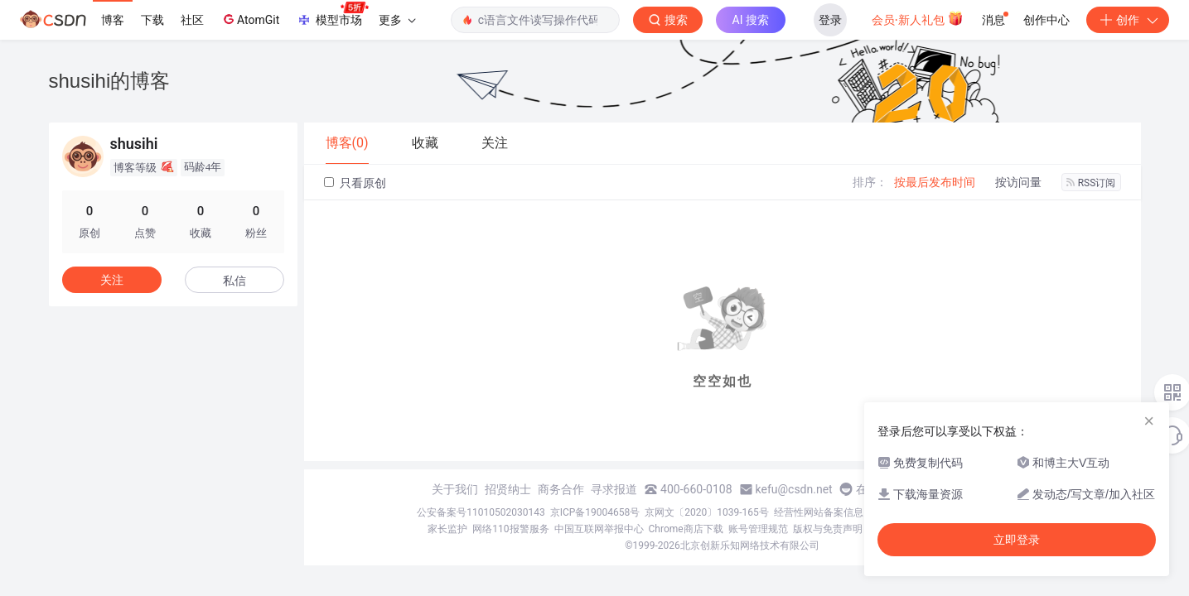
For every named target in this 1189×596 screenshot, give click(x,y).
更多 (397, 19)
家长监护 (447, 529)
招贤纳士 (508, 489)
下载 (152, 19)
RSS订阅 (1091, 183)
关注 (111, 279)
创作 (1127, 19)
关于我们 (455, 489)
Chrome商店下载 (686, 529)
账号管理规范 (758, 529)
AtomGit (249, 19)
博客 (112, 19)
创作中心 (1046, 19)
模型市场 (332, 15)
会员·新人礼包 (918, 18)
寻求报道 (614, 489)
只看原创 (355, 183)
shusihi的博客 (110, 81)
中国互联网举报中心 (599, 529)
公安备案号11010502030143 (480, 512)
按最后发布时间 (934, 182)
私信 (234, 280)
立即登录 (1016, 539)
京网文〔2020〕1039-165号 (707, 512)
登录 (830, 19)
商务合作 (561, 489)
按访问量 (1018, 182)
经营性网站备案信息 (818, 512)
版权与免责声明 (828, 529)
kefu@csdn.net (794, 489)
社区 (192, 19)
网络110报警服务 (510, 529)
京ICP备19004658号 (595, 512)
